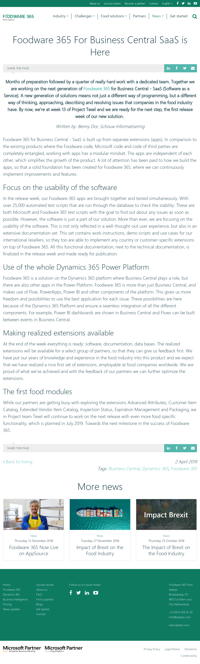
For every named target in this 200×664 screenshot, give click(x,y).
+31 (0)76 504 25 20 (180, 612)
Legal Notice (172, 649)
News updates (11, 609)
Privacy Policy (152, 649)
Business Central (124, 468)
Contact (153, 3)
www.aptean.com (179, 624)
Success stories (112, 3)
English (167, 3)
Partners (139, 16)
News (158, 16)
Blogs (39, 604)
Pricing (7, 604)
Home (6, 584)
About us (95, 3)
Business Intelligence (15, 599)
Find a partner (45, 599)
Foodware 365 (96, 88)
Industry (60, 16)
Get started (178, 16)
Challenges (84, 16)
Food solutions (114, 16)
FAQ (39, 594)
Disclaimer (191, 649)
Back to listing (17, 461)
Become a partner (135, 3)
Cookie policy (189, 655)
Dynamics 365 (155, 468)
